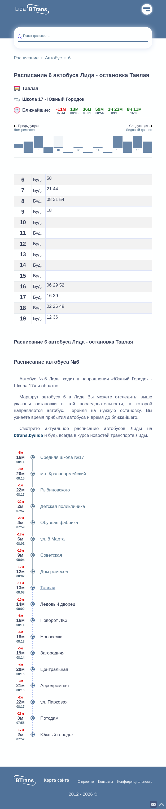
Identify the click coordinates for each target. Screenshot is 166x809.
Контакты (105, 782)
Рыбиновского (42, 490)
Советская (38, 555)
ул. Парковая (41, 702)
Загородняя (39, 653)
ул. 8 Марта (39, 539)
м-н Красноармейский (50, 474)
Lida (20, 9)
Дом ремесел (41, 571)
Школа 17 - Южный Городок (53, 99)
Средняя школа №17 (49, 457)
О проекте (86, 782)
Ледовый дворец (44, 604)
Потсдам (36, 718)
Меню (147, 9)
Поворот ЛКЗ (40, 620)
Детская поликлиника (49, 506)
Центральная (41, 669)
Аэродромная (41, 685)
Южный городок (43, 734)
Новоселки (38, 637)
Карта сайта (56, 780)
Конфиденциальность (134, 782)
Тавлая (30, 88)
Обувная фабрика (46, 522)
